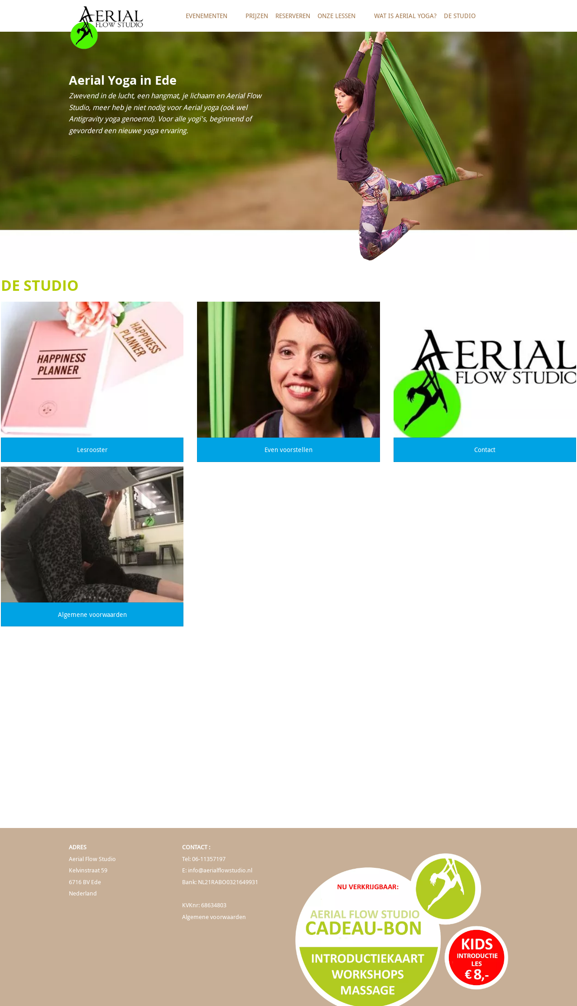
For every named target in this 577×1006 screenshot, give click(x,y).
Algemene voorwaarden (92, 614)
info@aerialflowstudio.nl (220, 870)
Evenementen (209, 19)
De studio (463, 19)
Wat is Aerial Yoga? (405, 15)
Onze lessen (339, 19)
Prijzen (256, 15)
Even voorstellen (288, 449)
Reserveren (292, 15)
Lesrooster (92, 449)
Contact (484, 449)
